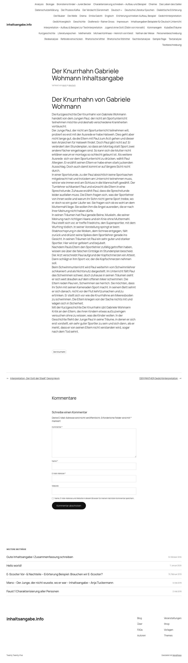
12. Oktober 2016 (174, 557)
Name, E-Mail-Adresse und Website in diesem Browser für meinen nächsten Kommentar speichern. (94, 498)
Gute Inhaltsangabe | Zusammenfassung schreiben (40, 557)
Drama (83, 15)
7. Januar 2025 (175, 565)
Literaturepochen (67, 33)
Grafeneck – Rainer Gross (101, 21)
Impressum (122, 21)
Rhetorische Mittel (95, 38)
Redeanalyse (51, 38)
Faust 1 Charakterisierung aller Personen (33, 591)
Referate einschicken (72, 38)
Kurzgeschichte (47, 33)
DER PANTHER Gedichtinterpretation (159, 378)
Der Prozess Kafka (70, 9)
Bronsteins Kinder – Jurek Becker (74, 4)
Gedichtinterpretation (169, 15)
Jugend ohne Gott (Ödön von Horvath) (125, 27)
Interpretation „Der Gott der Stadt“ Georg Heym (35, 378)
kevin (64, 85)
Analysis (39, 4)
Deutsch (115, 9)
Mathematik (84, 33)
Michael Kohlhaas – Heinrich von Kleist (113, 33)
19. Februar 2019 (174, 574)
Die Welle (72, 15)
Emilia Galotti (95, 15)
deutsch (72, 85)
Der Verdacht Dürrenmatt (95, 9)
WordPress (177, 655)
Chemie (153, 4)
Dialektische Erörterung (169, 9)
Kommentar (57, 427)
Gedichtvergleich (62, 21)
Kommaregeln (154, 27)
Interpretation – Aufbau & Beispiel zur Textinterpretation (73, 27)
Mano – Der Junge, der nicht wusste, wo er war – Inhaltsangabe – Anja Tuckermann (60, 582)
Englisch (109, 15)
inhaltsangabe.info (19, 25)
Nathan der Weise (145, 33)
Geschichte (79, 21)
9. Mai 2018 (177, 582)
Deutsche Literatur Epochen (139, 9)
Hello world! (14, 565)
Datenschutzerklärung (46, 9)
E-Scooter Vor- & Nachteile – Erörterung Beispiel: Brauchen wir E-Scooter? (55, 574)
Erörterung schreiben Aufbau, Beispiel (136, 15)
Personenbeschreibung (169, 33)
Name (55, 461)
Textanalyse (175, 38)
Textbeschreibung (171, 44)
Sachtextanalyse (141, 38)
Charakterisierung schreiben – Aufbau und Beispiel (119, 4)
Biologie (50, 4)
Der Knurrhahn (59, 352)
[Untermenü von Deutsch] (121, 10)
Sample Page (159, 38)
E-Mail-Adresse (59, 473)
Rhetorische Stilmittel (118, 38)
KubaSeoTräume (172, 27)
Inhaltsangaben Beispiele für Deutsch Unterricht (156, 21)
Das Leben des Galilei (170, 4)
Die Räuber (59, 15)
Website (55, 486)
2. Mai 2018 (177, 591)
